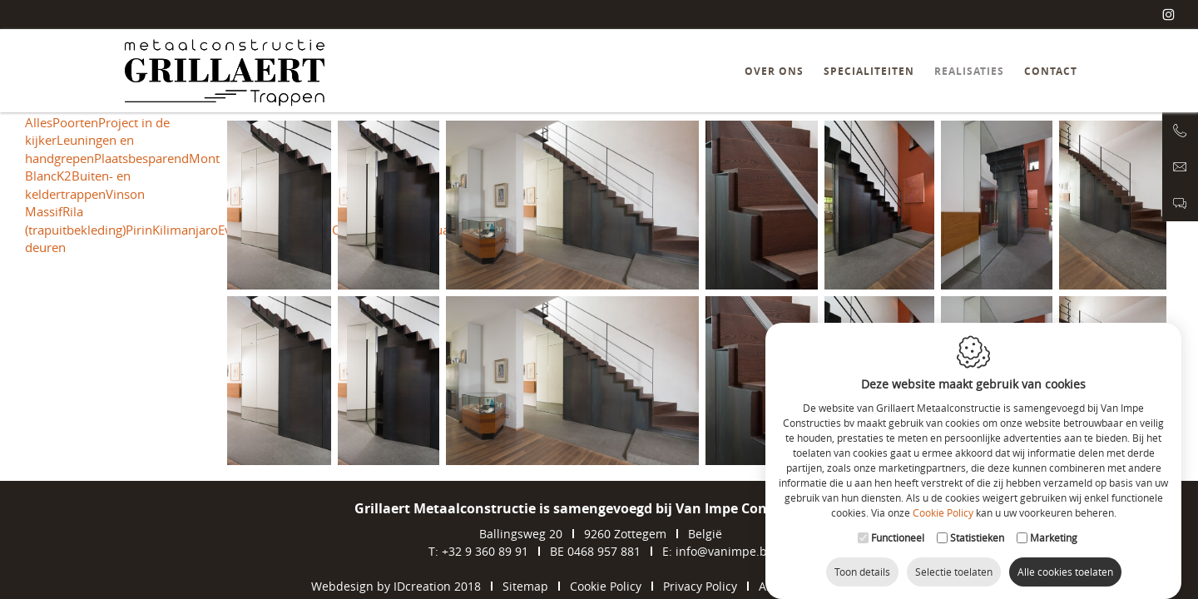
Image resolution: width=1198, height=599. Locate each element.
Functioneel (897, 530)
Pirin (139, 229)
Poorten (75, 122)
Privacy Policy (700, 586)
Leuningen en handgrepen (79, 148)
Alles (38, 122)
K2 (64, 175)
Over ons (774, 71)
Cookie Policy (943, 505)
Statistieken (977, 530)
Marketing (1053, 530)
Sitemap (525, 586)
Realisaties (969, 71)
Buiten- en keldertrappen (78, 184)
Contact (1050, 71)
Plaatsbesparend (141, 158)
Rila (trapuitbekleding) (75, 220)
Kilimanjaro (185, 229)
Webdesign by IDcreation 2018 (396, 586)
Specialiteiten (869, 71)
